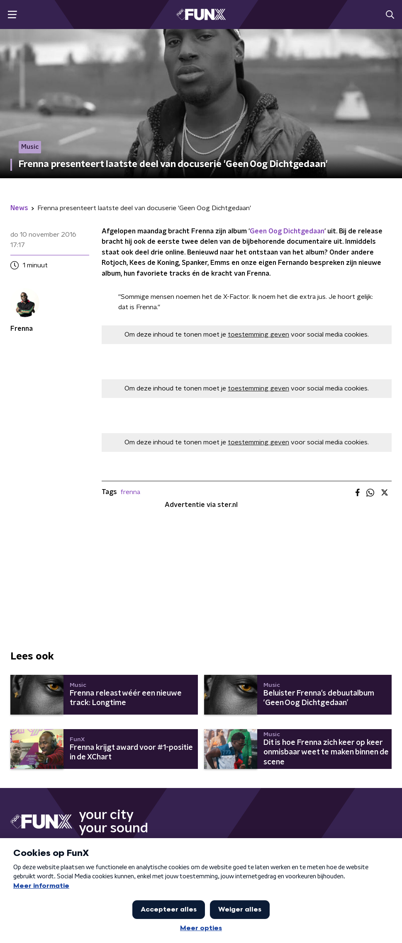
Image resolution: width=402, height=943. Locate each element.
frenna (130, 492)
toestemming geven (258, 334)
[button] (12, 14)
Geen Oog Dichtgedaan (287, 231)
